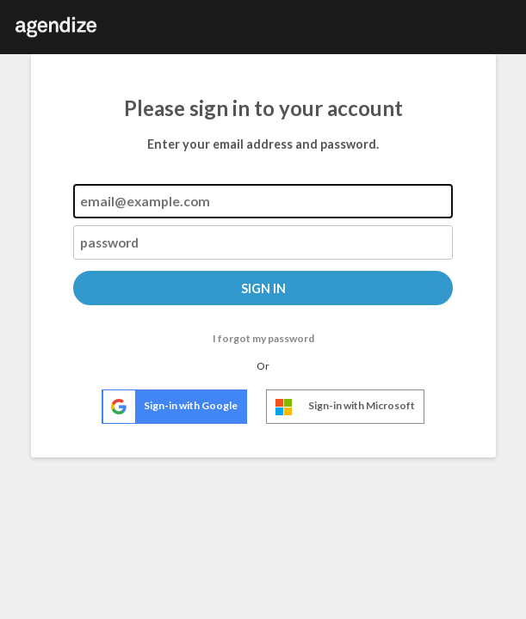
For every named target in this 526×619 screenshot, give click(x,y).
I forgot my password (263, 338)
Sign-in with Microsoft (341, 407)
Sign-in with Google (170, 406)
